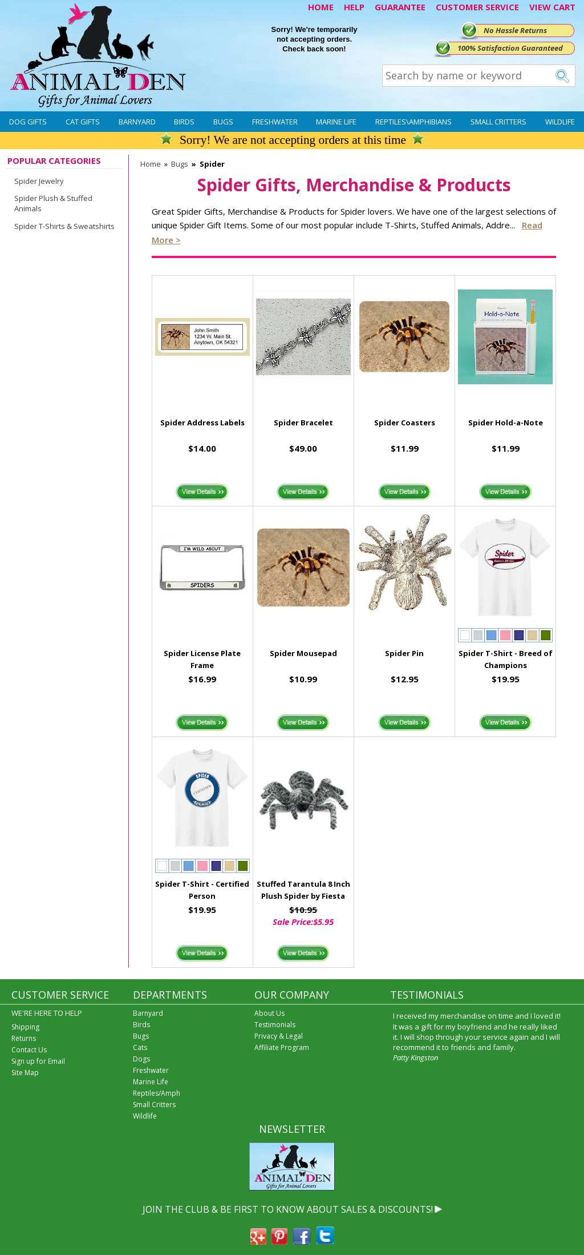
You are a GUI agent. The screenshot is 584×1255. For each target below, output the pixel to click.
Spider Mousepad (303, 653)
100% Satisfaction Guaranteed (510, 48)
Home (150, 164)
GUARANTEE (400, 7)
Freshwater (275, 121)
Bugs (223, 121)
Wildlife (560, 121)
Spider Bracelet (303, 422)
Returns (23, 1038)
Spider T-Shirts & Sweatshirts (64, 226)
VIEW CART (552, 7)
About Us (269, 1013)
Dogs (141, 1059)
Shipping (25, 1027)
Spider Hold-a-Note (505, 422)
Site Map (25, 1072)
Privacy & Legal (278, 1036)
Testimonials (274, 1024)
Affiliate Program (281, 1047)
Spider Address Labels (202, 422)
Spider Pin (404, 653)
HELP (354, 7)
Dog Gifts (28, 121)
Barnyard (137, 121)
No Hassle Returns (515, 30)
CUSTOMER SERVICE (477, 7)
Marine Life (336, 121)
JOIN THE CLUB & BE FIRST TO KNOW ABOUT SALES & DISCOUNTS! (288, 1209)
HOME (321, 7)
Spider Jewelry (39, 181)
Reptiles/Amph (156, 1093)
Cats (140, 1047)
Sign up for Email (38, 1061)
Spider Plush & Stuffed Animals (53, 203)
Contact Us (29, 1050)
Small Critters (498, 121)
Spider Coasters (404, 422)
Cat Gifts (83, 121)
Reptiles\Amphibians (413, 121)
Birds (184, 121)
